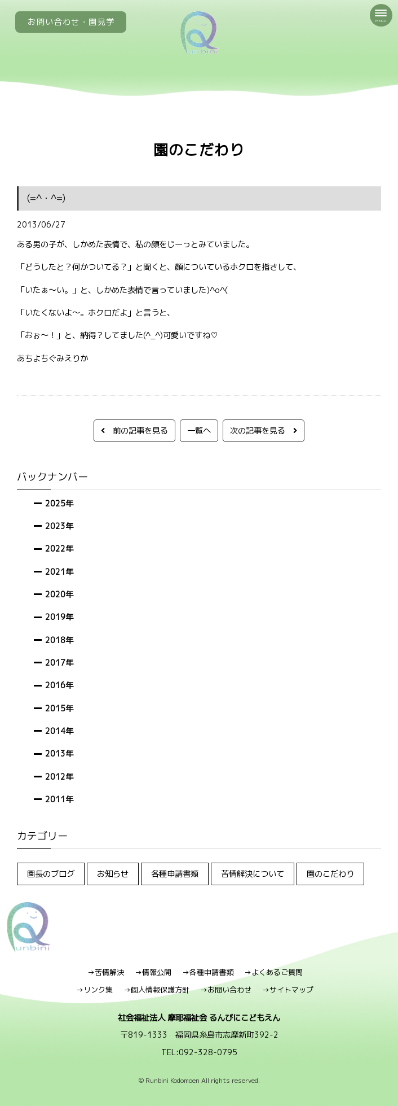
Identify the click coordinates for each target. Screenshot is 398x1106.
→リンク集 (94, 990)
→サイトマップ (287, 990)
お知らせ (113, 874)
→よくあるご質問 (273, 972)
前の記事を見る (134, 430)
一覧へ (199, 430)
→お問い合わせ (225, 990)
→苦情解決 (105, 972)
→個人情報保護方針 (156, 990)
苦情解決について (252, 874)
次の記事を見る (263, 430)
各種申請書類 (174, 874)
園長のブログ (50, 874)
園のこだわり (330, 874)
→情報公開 (153, 972)
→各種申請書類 (207, 972)
